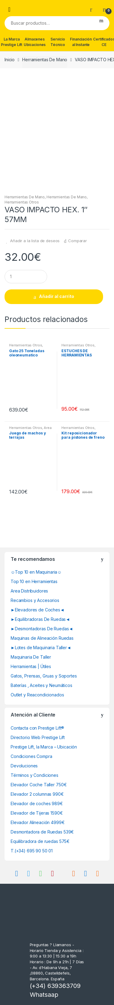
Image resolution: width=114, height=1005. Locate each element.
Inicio (10, 59)
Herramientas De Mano (44, 59)
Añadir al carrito (56, 296)
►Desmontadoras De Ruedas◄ (42, 628)
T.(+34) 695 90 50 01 (32, 850)
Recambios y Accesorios (35, 600)
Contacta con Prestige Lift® (37, 728)
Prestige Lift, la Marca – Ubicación (44, 746)
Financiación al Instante (81, 42)
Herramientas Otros (22, 202)
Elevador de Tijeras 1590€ (37, 813)
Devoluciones (24, 765)
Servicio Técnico (57, 42)
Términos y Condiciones (34, 775)
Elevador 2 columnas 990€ (37, 794)
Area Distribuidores (29, 590)
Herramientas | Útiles (31, 666)
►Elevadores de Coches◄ (37, 609)
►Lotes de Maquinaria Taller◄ (41, 647)
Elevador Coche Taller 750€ (39, 784)
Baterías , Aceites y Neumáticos (41, 685)
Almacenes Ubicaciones (35, 42)
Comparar (77, 240)
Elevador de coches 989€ (37, 803)
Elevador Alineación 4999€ (38, 822)
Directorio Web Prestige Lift (38, 737)
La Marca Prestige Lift (11, 42)
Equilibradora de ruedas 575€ (40, 841)
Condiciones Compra (31, 756)
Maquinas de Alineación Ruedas (42, 638)
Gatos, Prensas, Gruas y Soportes (44, 675)
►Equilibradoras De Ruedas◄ (40, 619)
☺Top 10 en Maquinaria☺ (36, 572)
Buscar (101, 23)
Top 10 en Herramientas (34, 581)
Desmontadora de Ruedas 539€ (42, 831)
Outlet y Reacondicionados (37, 694)
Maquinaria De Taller (31, 657)
